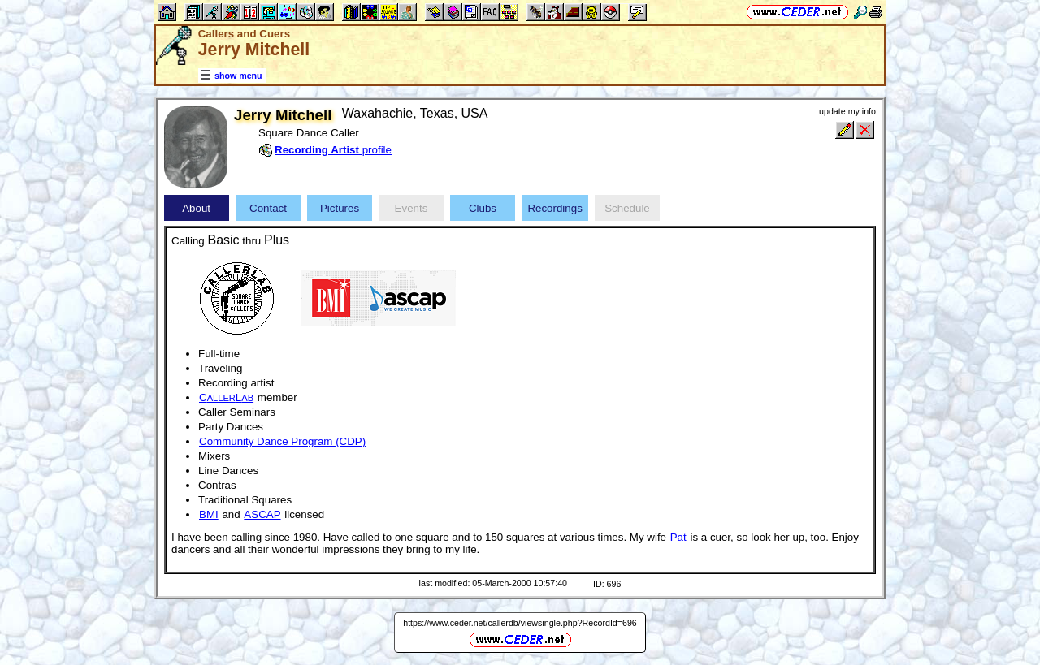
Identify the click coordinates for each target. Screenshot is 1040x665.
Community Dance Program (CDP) (282, 441)
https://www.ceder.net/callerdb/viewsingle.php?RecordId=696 (520, 623)
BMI (209, 514)
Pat (678, 537)
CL (226, 397)
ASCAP (262, 514)
